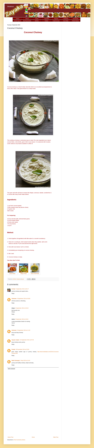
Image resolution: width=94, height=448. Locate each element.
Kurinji (13, 289)
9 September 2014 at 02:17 (22, 289)
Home (33, 437)
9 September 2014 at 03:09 (23, 298)
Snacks (36, 18)
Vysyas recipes (15, 340)
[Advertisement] (33, 423)
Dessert (27, 18)
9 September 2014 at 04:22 (21, 319)
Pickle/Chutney (75, 20)
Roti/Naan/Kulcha (27, 20)
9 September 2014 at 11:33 (23, 330)
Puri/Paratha (75, 18)
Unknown (14, 298)
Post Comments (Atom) (19, 439)
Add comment (11, 368)
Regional (56, 18)
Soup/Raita (65, 18)
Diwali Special (17, 20)
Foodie (13, 349)
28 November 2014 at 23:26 (22, 349)
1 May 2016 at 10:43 (25, 360)
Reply (13, 293)
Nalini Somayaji (16, 360)
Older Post (55, 437)
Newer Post (10, 437)
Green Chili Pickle (35, 273)
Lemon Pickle (12, 273)
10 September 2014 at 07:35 (27, 340)
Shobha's (10, 6)
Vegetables (46, 18)
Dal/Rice (37, 20)
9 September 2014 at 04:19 (21, 308)
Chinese (17, 18)
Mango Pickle (24, 273)
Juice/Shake (65, 20)
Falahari (46, 20)
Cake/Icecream (56, 20)
